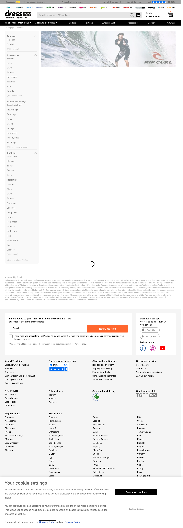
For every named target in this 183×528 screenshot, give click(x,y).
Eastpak (141, 428)
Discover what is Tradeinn (17, 365)
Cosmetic (9, 425)
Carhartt (141, 454)
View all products (17, 260)
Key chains (12, 77)
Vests (9, 175)
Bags (9, 119)
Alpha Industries (100, 435)
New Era (97, 461)
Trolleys (10, 128)
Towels (10, 91)
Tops (9, 245)
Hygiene (9, 432)
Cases (10, 124)
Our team (9, 372)
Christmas (10, 405)
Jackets (10, 184)
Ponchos (11, 226)
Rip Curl (140, 461)
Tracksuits (12, 180)
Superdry (53, 417)
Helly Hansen (99, 425)
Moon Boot (98, 450)
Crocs (140, 421)
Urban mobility (12, 443)
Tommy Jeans (144, 432)
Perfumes (9, 446)
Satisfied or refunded (102, 379)
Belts (9, 63)
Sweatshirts (12, 240)
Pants (10, 217)
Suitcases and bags (14, 435)
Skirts (9, 189)
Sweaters (11, 203)
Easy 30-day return (145, 376)
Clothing (9, 450)
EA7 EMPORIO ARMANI (104, 468)
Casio (51, 476)
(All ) (13, 49)
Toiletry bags (13, 138)
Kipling (140, 468)
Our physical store (13, 379)
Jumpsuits (12, 212)
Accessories (10, 421)
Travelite (141, 479)
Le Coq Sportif (144, 476)
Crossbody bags (14, 105)
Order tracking (142, 365)
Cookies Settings (136, 514)
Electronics (10, 428)
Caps (9, 68)
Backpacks (12, 133)
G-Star (52, 454)
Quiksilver (97, 476)
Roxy (139, 472)
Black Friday (10, 402)
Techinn (52, 395)
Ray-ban (141, 446)
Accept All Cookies (136, 497)
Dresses (11, 250)
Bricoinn (52, 398)
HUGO (96, 465)
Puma (51, 461)
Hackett (141, 443)
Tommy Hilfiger (56, 446)
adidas (52, 425)
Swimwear (12, 156)
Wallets (10, 58)
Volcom (96, 479)
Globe (140, 465)
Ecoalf (52, 479)
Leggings (11, 208)
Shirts (10, 166)
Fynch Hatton (143, 450)
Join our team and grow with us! (20, 376)
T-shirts (10, 170)
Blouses (10, 161)
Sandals (11, 44)
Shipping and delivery (102, 368)
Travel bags (12, 110)
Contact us (141, 368)
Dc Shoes (97, 443)
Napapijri (97, 446)
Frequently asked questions (149, 372)
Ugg (50, 457)
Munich (140, 439)
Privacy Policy (49, 336)
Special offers (11, 398)
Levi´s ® (52, 428)
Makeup (9, 439)
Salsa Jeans (98, 472)
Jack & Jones (55, 443)
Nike (139, 417)
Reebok (96, 428)
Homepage (9, 28)
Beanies (11, 72)
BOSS (51, 465)
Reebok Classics (100, 439)
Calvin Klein (54, 468)
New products (11, 391)
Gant (95, 432)
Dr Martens (54, 432)
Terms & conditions (14, 383)
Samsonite (142, 425)
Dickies (140, 457)
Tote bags (11, 114)
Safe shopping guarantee (104, 376)
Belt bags (11, 142)
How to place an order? (103, 365)
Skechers (53, 450)
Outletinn (53, 402)
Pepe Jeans (54, 472)
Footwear (9, 417)
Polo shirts (12, 222)
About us (9, 368)
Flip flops (11, 40)
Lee (139, 435)
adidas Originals (56, 435)
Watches (11, 82)
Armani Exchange (101, 457)
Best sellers (10, 394)
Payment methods (101, 372)
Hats (9, 86)
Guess (96, 454)
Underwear (12, 231)
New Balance (55, 421)
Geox (95, 417)
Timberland (54, 439)
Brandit (96, 421)
